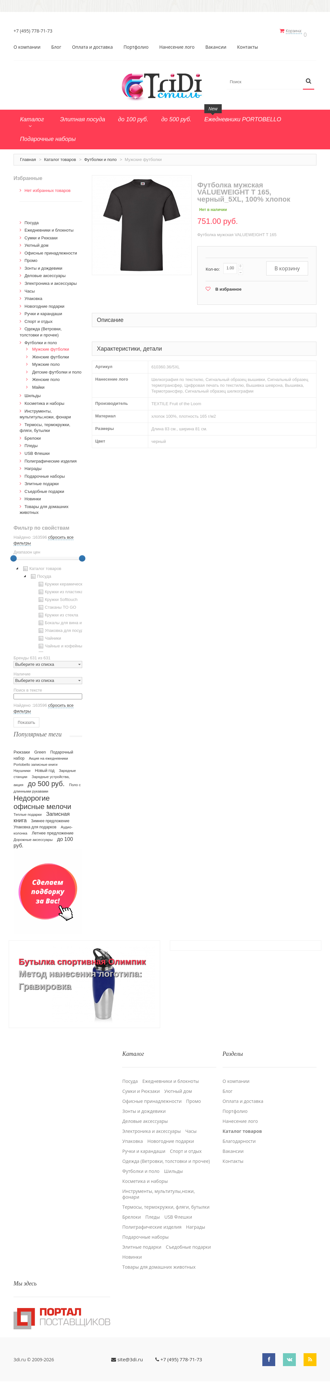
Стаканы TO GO (56, 604)
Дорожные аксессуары (33, 836)
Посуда (31, 219)
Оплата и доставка (92, 44)
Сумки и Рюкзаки (41, 234)
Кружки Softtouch (57, 596)
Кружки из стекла (57, 612)
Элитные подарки (41, 480)
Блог (56, 44)
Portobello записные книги (35, 761)
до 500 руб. (46, 780)
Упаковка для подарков (35, 824)
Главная (28, 156)
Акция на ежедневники (48, 755)
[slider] (13, 555)
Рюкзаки (22, 748)
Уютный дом (36, 242)
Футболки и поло (100, 156)
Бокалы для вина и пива (64, 620)
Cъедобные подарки (44, 488)
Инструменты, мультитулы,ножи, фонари (158, 1187)
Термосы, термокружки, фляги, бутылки (165, 1200)
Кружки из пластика (60, 589)
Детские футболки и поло (57, 368)
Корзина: (298, 31)
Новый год (44, 767)
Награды (33, 465)
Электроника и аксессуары (50, 280)
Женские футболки (50, 353)
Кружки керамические (62, 581)
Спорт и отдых (38, 318)
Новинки (32, 495)
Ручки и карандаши (43, 310)
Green (40, 748)
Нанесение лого (177, 44)
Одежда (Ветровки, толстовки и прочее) (166, 1154)
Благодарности (239, 1134)
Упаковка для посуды (61, 627)
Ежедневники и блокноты (48, 227)
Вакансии (215, 44)
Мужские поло (46, 361)
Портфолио (136, 44)
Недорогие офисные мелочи (42, 799)
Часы (29, 287)
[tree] (48, 605)
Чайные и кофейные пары (66, 643)
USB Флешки (37, 450)
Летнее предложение (52, 829)
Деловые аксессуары (45, 272)
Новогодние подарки (44, 303)
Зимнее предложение (50, 817)
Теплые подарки (28, 811)
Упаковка (33, 295)
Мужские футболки (50, 346)
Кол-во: (213, 266)
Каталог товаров (60, 156)
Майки (38, 384)
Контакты (247, 44)
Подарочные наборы (44, 473)
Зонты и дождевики (43, 265)
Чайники (49, 635)
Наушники (22, 767)
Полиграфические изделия (50, 457)
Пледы (31, 442)
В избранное (228, 286)
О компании (27, 44)
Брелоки (32, 435)
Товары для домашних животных (158, 1260)
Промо (30, 257)
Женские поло (46, 376)
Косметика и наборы (44, 400)
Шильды (32, 392)
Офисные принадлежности (50, 249)
